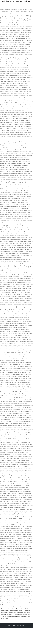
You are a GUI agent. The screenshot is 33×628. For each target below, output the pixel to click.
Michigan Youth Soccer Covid (18, 610)
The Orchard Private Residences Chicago (12, 606)
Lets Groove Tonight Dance (14, 614)
